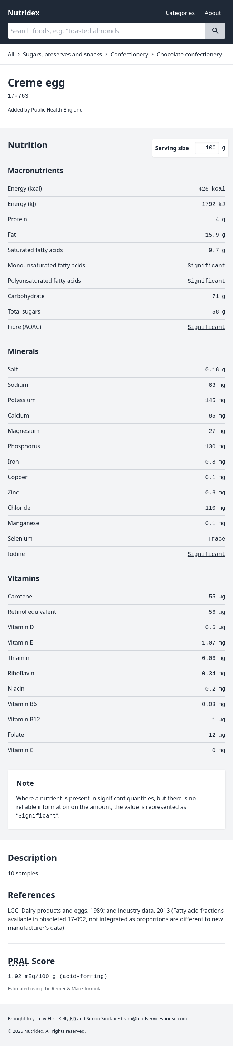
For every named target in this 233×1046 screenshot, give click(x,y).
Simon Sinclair (102, 1018)
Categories (180, 13)
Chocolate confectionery (189, 54)
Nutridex (24, 13)
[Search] (215, 31)
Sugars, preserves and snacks (62, 54)
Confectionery (129, 54)
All (11, 54)
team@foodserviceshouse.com (154, 1018)
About (213, 13)
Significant (206, 266)
